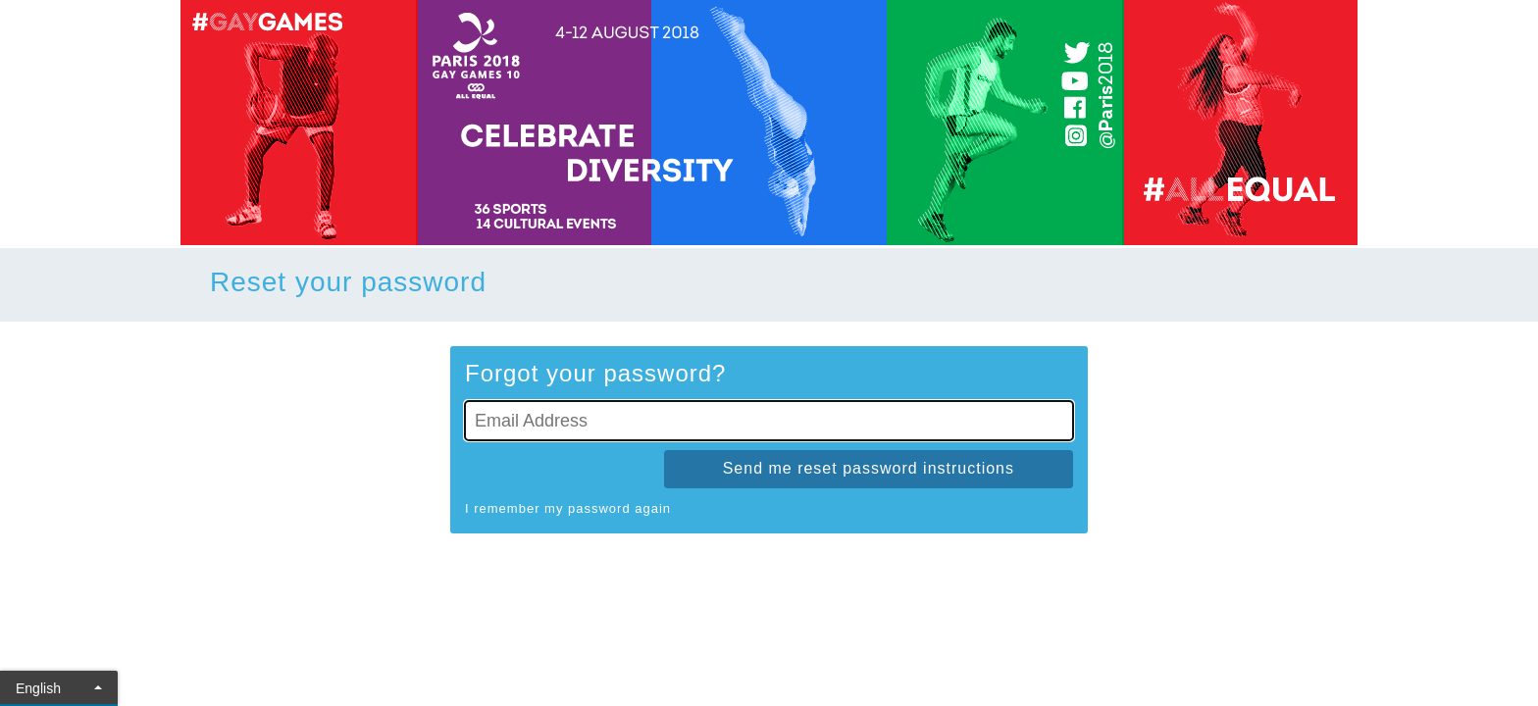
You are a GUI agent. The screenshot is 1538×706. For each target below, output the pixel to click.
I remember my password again (568, 508)
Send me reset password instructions (868, 468)
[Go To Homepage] (769, 122)
